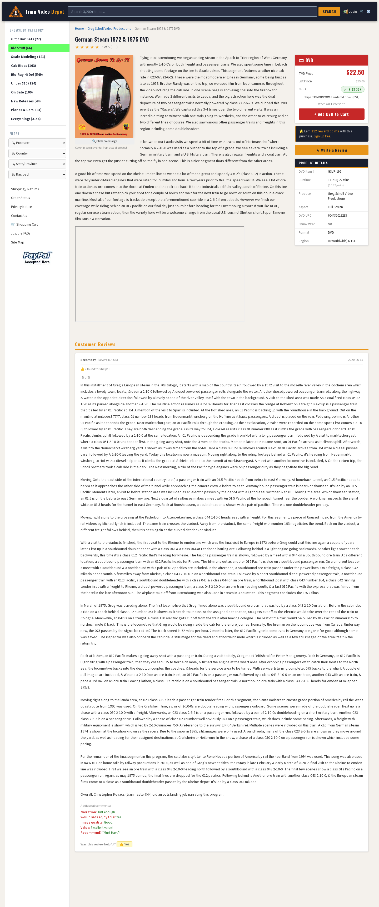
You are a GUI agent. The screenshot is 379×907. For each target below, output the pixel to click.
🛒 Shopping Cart (24, 224)
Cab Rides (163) (23, 65)
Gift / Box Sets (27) (26, 39)
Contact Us (19, 215)
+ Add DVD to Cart (331, 114)
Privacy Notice (21, 206)
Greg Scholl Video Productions (109, 28)
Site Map (17, 242)
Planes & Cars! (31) (26, 109)
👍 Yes (124, 844)
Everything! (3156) (26, 118)
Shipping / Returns (25, 189)
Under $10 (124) (23, 83)
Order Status (20, 197)
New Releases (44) (26, 101)
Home (79, 28)
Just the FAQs (20, 233)
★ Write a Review (331, 150)
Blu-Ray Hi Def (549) (27, 74)
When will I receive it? (331, 104)
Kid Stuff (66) (21, 48)
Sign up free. (322, 136)
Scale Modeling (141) (28, 56)
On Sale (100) (22, 92)
